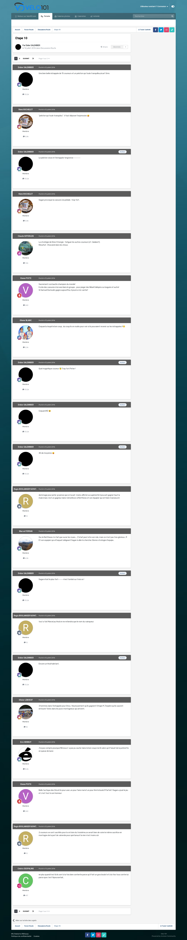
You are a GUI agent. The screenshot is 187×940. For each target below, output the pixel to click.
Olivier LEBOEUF (26, 700)
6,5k (25, 558)
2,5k (25, 347)
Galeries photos (63, 16)
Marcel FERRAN (25, 531)
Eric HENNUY (25, 742)
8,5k (26, 769)
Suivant (26, 58)
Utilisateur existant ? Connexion (154, 6)
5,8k (26, 136)
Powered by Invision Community (164, 936)
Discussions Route (48, 48)
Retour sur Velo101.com (26, 16)
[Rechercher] (146, 16)
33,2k (25, 94)
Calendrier (81, 16)
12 (26, 516)
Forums (47, 16)
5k (26, 727)
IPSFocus (25, 934)
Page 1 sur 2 (44, 58)
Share (104, 47)
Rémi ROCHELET (26, 109)
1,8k (25, 263)
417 (25, 895)
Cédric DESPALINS (26, 869)
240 (25, 305)
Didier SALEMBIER (33, 45)
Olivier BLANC (26, 320)
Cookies (36, 936)
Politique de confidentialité (21, 936)
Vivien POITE (25, 278)
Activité (96, 16)
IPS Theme (15, 934)
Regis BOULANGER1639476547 (27, 489)
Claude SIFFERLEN (26, 236)
